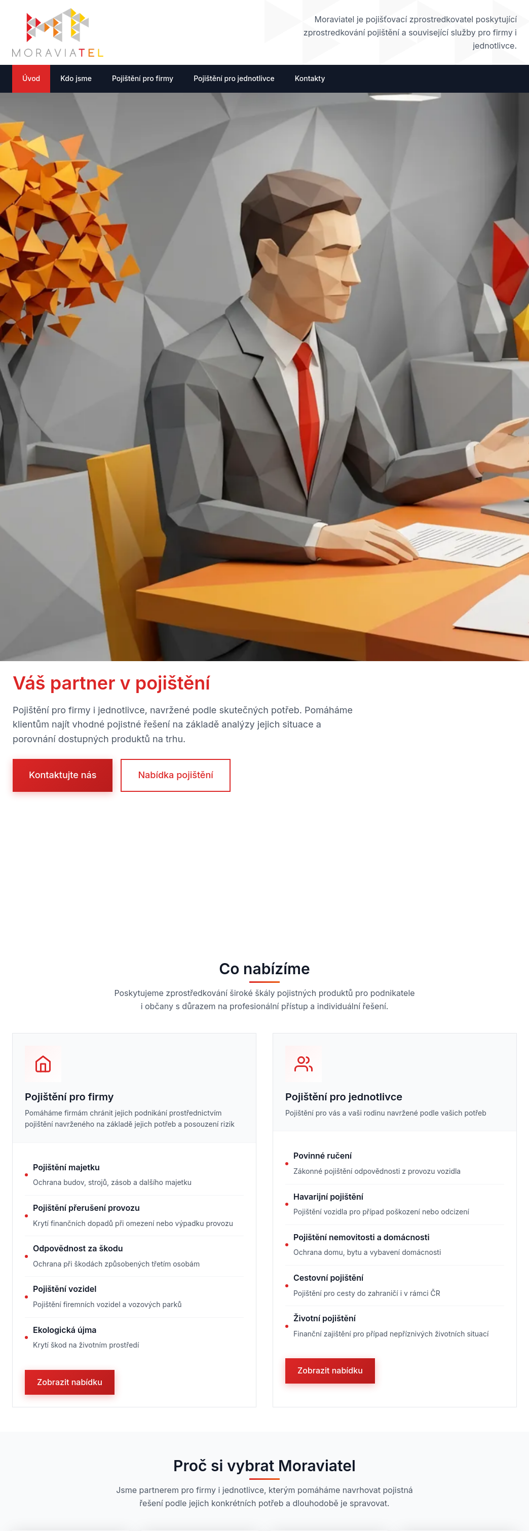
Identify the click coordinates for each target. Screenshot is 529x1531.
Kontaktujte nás (62, 775)
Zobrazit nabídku (69, 1382)
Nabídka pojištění (175, 775)
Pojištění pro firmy (142, 78)
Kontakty (310, 78)
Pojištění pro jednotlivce (234, 78)
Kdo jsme (76, 78)
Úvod (31, 78)
